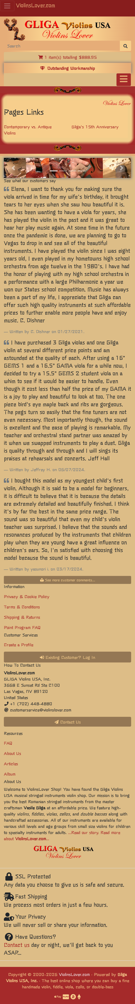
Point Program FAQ (22, 627)
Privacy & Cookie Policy (26, 596)
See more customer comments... (67, 579)
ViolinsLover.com (35, 5)
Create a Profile (18, 644)
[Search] (62, 45)
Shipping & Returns (22, 617)
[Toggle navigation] (123, 79)
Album (9, 774)
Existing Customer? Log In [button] (67, 657)
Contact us (17, 944)
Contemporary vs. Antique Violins (27, 129)
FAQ (8, 743)
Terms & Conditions (22, 606)
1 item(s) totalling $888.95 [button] (67, 57)
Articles (11, 763)
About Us (12, 753)
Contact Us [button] (68, 722)
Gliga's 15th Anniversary (95, 126)
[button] (13, 168)
